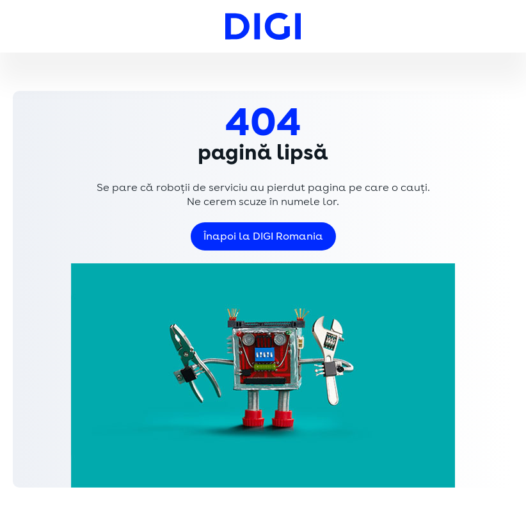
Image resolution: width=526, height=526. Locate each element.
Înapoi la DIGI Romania (263, 236)
